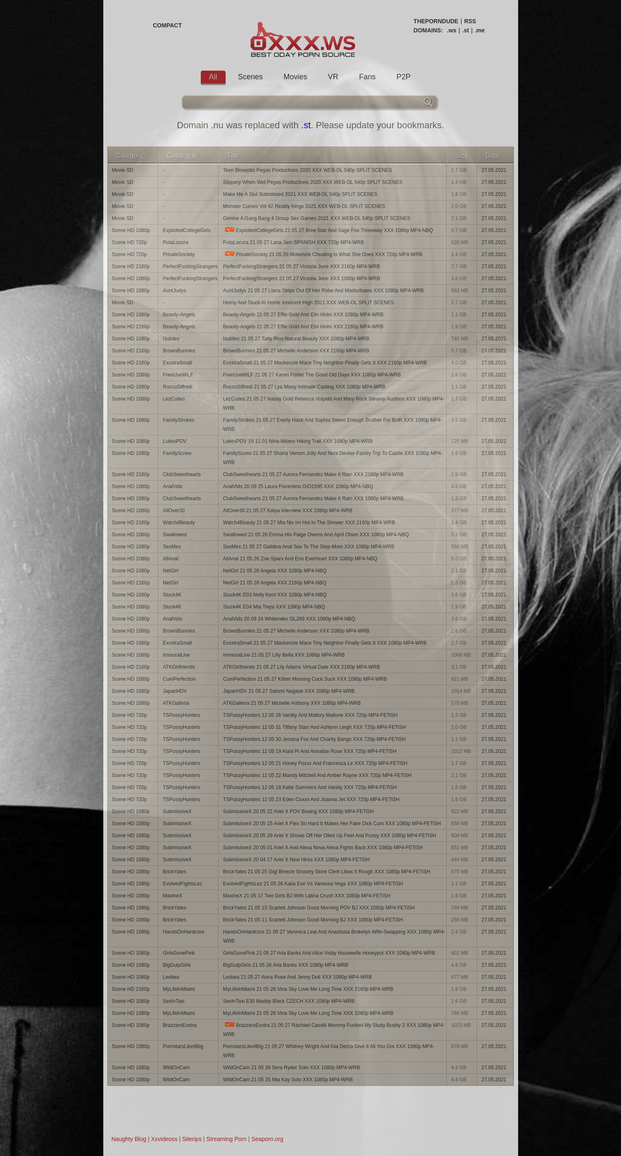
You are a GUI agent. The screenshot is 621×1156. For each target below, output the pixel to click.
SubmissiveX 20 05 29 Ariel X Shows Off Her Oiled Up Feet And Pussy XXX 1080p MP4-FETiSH (329, 835)
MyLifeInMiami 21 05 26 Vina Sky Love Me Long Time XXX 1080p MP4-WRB (308, 1013)
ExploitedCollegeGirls (187, 230)
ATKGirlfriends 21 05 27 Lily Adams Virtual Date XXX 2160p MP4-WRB (301, 667)
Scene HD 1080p (131, 230)
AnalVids (173, 486)
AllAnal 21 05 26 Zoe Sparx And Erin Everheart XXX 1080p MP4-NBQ (300, 559)
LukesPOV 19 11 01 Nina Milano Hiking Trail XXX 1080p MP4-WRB (298, 441)
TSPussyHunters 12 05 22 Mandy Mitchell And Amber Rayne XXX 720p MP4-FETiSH (317, 775)
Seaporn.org (267, 1139)
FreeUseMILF (178, 375)
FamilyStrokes (179, 420)
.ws (452, 30)
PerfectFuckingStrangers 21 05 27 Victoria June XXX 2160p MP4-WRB (301, 266)
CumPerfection (179, 679)
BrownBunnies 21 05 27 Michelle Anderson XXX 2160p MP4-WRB (296, 351)
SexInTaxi (174, 1001)
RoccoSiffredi (177, 387)
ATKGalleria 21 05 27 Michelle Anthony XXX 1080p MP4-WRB (292, 703)
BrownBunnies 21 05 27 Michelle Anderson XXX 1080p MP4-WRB (296, 631)
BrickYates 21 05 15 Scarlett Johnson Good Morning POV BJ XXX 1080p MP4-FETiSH (319, 908)
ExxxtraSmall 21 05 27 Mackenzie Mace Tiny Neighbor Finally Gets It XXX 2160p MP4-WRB (325, 363)
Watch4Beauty (179, 522)
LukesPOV (175, 441)
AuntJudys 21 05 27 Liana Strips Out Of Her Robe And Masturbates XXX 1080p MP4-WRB (323, 290)
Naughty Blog (129, 1139)
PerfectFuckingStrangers (190, 266)
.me (480, 30)
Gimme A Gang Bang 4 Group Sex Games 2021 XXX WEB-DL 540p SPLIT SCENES (317, 218)
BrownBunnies (179, 351)
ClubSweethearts (182, 474)
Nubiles (171, 339)
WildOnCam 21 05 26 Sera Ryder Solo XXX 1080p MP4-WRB (291, 1067)
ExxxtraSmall (177, 363)
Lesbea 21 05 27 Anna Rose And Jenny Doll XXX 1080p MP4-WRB (297, 977)
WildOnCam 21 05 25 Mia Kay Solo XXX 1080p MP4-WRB (288, 1080)
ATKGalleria (176, 703)
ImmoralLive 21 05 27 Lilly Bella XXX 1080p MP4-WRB (284, 655)
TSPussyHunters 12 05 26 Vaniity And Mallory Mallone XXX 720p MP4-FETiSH (310, 715)
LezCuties (174, 399)
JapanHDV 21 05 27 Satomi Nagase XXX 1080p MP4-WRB (289, 691)
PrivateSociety (179, 254)
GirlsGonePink (179, 953)
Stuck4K (172, 595)
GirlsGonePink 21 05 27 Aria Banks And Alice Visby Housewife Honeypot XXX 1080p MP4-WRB (329, 953)
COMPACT (167, 25)
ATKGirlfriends (179, 667)
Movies (295, 77)
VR (333, 77)
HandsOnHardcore (184, 932)
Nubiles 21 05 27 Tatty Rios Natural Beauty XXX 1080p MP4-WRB (296, 339)
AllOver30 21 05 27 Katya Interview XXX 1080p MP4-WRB (288, 510)
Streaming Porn (226, 1139)
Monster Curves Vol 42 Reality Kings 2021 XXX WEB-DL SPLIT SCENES (304, 206)
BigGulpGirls (177, 965)
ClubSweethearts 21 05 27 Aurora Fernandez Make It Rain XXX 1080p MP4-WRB (313, 498)
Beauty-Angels (179, 315)
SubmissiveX (177, 811)
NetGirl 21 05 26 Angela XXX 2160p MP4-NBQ (274, 583)
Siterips (192, 1139)
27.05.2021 (494, 170)
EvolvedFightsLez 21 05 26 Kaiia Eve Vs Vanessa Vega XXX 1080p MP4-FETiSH (313, 884)
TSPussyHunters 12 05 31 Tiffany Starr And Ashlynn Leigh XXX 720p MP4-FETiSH (314, 727)
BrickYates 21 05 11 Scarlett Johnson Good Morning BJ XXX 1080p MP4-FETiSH (313, 920)
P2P (404, 77)
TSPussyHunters (181, 715)
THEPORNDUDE (436, 21)
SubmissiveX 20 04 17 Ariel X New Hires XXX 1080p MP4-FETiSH (296, 860)
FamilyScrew (177, 453)
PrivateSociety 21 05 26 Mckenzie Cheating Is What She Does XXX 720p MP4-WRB (323, 254)
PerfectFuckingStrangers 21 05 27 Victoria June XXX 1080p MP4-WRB (301, 278)
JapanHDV (175, 691)
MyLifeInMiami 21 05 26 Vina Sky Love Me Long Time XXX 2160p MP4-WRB (308, 989)
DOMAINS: (428, 30)
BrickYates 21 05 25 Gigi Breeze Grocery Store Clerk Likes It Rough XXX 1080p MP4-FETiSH (327, 872)
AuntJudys (174, 290)
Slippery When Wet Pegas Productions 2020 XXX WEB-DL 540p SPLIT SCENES (313, 182)
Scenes (250, 77)
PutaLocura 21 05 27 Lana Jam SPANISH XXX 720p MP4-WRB (293, 242)
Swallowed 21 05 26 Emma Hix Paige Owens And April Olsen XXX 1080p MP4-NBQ (316, 535)
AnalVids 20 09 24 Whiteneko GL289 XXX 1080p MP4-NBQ (289, 619)
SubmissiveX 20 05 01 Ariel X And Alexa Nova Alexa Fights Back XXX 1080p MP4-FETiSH (323, 848)
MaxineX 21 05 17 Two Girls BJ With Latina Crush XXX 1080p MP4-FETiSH (307, 896)
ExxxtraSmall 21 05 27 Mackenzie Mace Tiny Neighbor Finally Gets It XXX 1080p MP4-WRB (325, 643)
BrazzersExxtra (180, 1025)
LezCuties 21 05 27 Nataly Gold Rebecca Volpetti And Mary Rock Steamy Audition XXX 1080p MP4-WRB (334, 403)
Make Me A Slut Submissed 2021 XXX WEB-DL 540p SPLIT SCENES (300, 194)
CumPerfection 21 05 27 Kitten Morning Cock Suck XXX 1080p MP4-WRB (305, 679)
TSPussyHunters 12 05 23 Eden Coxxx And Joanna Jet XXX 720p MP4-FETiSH (311, 799)
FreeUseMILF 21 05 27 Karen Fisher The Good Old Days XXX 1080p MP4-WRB (312, 375)
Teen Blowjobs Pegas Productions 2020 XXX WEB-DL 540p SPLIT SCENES (307, 170)
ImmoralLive (176, 655)
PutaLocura (175, 242)
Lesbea (171, 977)
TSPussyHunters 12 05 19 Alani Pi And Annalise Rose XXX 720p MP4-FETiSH (310, 751)
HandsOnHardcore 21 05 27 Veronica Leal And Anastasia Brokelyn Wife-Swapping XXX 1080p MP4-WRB (334, 936)
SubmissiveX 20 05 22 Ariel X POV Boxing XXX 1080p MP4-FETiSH (298, 811)
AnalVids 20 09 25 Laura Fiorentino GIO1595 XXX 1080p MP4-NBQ (298, 486)
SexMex (172, 547)
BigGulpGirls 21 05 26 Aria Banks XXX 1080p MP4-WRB (285, 965)
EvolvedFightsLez (182, 884)
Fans (367, 77)
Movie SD (123, 170)
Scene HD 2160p (131, 266)
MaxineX (173, 896)
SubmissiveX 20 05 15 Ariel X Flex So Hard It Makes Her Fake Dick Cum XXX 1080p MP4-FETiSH (332, 823)
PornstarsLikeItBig (183, 1046)
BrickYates (174, 872)
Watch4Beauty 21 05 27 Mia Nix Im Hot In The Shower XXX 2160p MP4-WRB (309, 522)
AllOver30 (174, 510)
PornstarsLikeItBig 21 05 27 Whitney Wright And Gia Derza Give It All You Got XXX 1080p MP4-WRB (328, 1051)
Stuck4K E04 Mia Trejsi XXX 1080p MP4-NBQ (274, 607)
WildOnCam (176, 1067)
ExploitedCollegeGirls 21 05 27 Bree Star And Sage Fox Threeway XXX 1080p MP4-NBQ (328, 230)
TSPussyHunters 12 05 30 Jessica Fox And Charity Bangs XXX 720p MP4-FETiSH (314, 739)
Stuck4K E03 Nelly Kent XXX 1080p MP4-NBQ (274, 595)
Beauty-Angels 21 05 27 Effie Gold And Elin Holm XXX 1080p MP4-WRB (303, 315)
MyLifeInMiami (179, 989)
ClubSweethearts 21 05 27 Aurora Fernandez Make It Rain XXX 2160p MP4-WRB (313, 474)
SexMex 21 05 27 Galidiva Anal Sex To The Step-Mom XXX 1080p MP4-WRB (309, 547)
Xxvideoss (164, 1139)
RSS (470, 21)
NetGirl (170, 571)
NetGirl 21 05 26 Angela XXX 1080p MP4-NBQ (274, 571)
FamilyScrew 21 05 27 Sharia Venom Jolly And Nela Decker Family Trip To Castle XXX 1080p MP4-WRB (333, 457)
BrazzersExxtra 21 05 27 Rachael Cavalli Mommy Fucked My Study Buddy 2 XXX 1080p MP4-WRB (334, 1029)
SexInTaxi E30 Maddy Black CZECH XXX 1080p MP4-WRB (289, 1001)
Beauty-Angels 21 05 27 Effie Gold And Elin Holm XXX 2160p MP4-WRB (303, 327)
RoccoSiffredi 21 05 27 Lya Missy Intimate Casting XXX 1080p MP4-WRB (304, 387)
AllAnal (170, 559)
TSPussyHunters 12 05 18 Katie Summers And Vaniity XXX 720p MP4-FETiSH (310, 787)
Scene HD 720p (129, 242)
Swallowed (175, 535)
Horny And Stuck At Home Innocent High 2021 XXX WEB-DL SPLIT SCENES (308, 302)
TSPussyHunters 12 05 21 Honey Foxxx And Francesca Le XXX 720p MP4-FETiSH (315, 763)
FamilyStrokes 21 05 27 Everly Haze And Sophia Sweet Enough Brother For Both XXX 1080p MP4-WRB (332, 424)
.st (465, 30)
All (213, 77)
